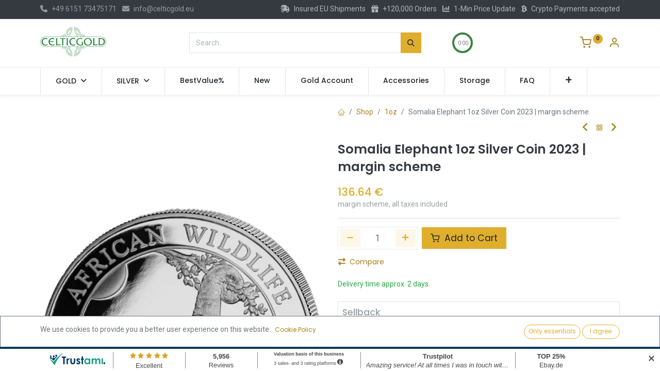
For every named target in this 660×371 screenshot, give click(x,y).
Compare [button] (361, 262)
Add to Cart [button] (464, 238)
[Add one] (405, 238)
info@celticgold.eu (158, 9)
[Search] (411, 42)
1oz (391, 112)
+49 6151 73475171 (78, 9)
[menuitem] (202, 81)
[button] (568, 81)
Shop (364, 112)
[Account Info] (614, 44)
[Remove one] (350, 238)
